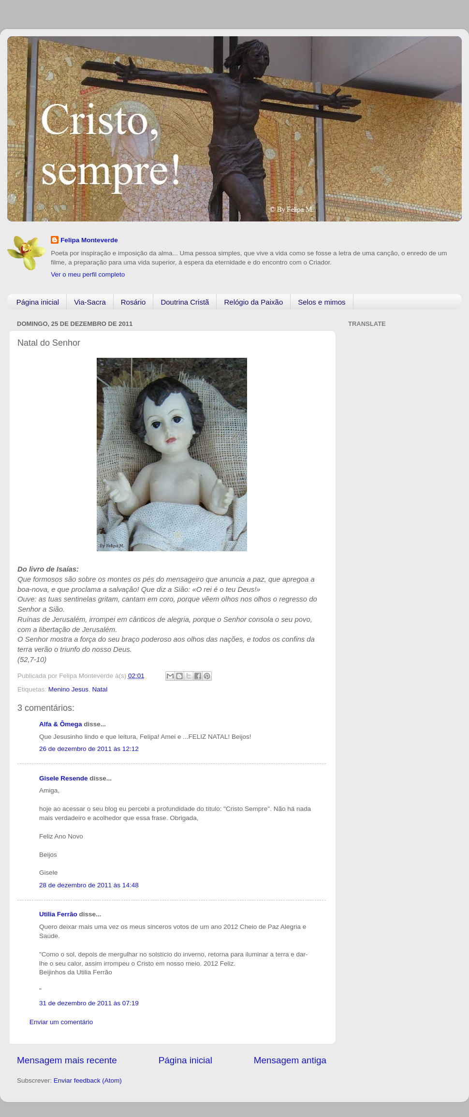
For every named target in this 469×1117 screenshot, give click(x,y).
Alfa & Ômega (60, 724)
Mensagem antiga (290, 1060)
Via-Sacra (90, 302)
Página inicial (37, 302)
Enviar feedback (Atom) (88, 1080)
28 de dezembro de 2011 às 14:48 (89, 885)
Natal (100, 689)
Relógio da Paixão (253, 302)
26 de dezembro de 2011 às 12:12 (89, 748)
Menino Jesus (68, 689)
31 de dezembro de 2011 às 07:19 (89, 1003)
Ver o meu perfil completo (88, 274)
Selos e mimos (321, 302)
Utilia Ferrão (58, 914)
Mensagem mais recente (67, 1060)
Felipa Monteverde (89, 240)
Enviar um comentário (61, 1022)
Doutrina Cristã (185, 302)
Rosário (133, 302)
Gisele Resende (63, 778)
